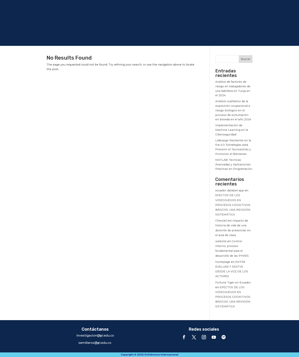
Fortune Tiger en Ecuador (233, 282)
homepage (222, 262)
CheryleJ (221, 220)
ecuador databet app (229, 190)
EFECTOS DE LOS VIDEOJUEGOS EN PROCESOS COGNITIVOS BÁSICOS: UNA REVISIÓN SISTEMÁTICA (232, 204)
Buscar (245, 59)
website (221, 241)
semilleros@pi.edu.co (94, 343)
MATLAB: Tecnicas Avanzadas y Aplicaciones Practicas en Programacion (233, 164)
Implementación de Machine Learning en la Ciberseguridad (231, 130)
